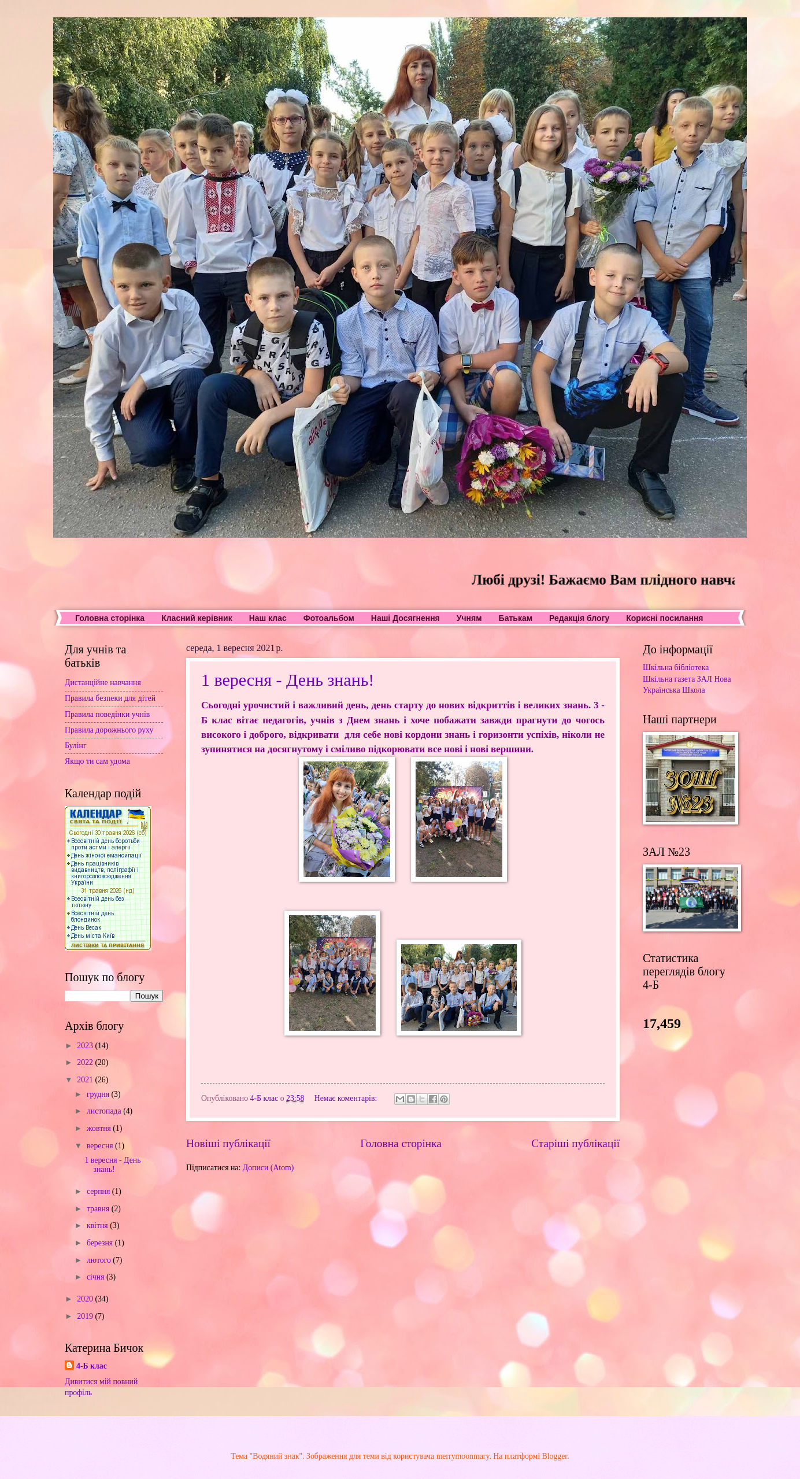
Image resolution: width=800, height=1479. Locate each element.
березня (101, 1242)
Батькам (515, 618)
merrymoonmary (463, 1456)
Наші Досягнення (405, 618)
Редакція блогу (579, 618)
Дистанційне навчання (103, 682)
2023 (86, 1045)
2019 (86, 1316)
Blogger (555, 1456)
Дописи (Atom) (268, 1167)
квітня (98, 1225)
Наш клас (268, 618)
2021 (86, 1079)
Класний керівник (196, 618)
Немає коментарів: (346, 1098)
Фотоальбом (328, 618)
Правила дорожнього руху (109, 730)
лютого (100, 1260)
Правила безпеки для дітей (110, 698)
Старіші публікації (575, 1143)
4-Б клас (91, 1366)
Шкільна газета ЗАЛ (677, 679)
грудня (99, 1094)
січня (96, 1277)
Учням (469, 618)
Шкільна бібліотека (676, 667)
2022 (86, 1062)
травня (99, 1208)
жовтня (100, 1128)
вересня (101, 1145)
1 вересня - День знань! (287, 679)
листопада (105, 1111)
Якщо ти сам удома (97, 761)
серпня (99, 1191)
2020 (86, 1299)
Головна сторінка (110, 618)
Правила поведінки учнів (107, 714)
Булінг (76, 745)
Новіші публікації (228, 1143)
